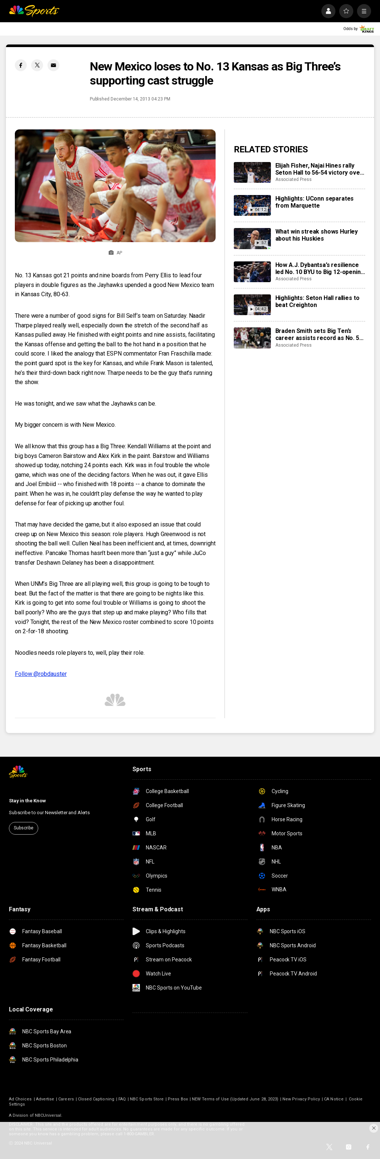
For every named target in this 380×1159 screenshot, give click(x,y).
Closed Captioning (96, 1099)
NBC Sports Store (147, 1099)
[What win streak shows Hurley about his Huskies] (252, 238)
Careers (65, 1099)
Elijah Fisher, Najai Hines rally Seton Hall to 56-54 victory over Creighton (319, 169)
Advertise (45, 1099)
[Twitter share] (37, 65)
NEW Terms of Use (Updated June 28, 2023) (235, 1099)
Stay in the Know (27, 800)
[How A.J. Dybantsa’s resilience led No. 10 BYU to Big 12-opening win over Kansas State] (252, 271)
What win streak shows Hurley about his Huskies (316, 235)
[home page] (34, 11)
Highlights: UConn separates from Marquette (314, 202)
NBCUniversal (48, 1115)
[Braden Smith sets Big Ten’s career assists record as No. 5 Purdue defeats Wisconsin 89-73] (252, 337)
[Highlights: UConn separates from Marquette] (252, 205)
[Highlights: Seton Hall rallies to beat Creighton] (252, 304)
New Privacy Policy (301, 1099)
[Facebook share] (21, 65)
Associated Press (293, 179)
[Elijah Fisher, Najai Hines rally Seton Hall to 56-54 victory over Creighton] (252, 172)
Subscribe (23, 828)
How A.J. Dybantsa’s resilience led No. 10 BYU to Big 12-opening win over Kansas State (319, 268)
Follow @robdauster (41, 673)
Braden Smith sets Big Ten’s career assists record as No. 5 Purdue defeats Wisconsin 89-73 (320, 334)
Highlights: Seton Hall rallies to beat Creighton (317, 301)
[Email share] (53, 65)
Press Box (178, 1099)
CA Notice (334, 1099)
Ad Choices (20, 1099)
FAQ (122, 1099)
